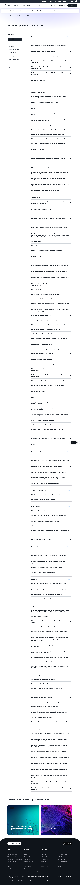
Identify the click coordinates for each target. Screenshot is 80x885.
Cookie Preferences (22, 880)
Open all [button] (69, 36)
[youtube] (68, 876)
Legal (59, 868)
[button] (17, 5)
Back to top (40, 871)
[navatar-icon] (77, 1)
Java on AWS (44, 861)
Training (26, 854)
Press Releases (11, 868)
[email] (58, 879)
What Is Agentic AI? (12, 856)
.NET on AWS (44, 856)
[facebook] (60, 876)
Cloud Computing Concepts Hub (15, 859)
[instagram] (64, 876)
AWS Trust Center (28, 856)
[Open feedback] (79, 442)
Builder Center (44, 852)
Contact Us (60, 852)
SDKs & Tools (44, 854)
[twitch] (66, 876)
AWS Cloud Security (12, 861)
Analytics (10, 15)
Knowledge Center (62, 859)
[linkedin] (62, 876)
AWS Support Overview (63, 861)
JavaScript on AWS (45, 866)
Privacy (9, 880)
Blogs (9, 866)
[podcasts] (70, 876)
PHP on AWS (44, 864)
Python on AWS (44, 859)
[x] (58, 876)
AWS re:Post (60, 856)
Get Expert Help (61, 864)
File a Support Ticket (62, 854)
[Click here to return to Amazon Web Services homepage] (4, 6)
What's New (10, 864)
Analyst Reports (27, 866)
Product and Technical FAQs (30, 864)
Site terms (14, 880)
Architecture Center (28, 861)
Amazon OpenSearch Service (19, 15)
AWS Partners (27, 868)
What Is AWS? (11, 852)
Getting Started (27, 852)
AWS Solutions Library (29, 859)
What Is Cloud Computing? (13, 854)
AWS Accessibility (61, 866)
